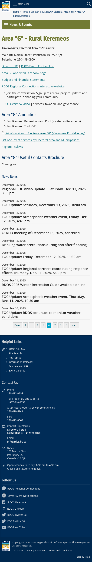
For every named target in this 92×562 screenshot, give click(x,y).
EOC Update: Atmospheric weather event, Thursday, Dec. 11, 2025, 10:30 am (43, 299)
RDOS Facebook (14, 502)
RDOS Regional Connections (21, 488)
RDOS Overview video (16, 104)
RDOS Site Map (17, 349)
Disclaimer (17, 550)
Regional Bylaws (12, 147)
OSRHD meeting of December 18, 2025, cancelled (41, 233)
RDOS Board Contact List (37, 66)
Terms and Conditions (60, 550)
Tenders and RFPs (19, 366)
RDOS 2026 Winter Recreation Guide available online (43, 285)
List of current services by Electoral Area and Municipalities (41, 140)
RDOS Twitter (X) (14, 514)
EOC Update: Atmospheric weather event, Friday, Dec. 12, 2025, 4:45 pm (44, 219)
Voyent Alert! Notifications (20, 495)
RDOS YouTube (13, 527)
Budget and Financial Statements (23, 80)
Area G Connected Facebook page (24, 73)
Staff (23, 429)
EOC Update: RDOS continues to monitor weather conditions (41, 315)
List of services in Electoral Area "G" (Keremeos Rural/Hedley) (45, 133)
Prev (17, 325)
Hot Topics (15, 357)
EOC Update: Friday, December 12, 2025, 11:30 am (41, 257)
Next (74, 325)
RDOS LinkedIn (13, 508)
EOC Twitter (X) (13, 521)
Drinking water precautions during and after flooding (44, 245)
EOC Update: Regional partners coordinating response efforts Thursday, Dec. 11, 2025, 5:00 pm (45, 271)
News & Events (30, 11)
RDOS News (46, 11)
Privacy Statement (36, 550)
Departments (15, 432)
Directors (12, 429)
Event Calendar (18, 370)
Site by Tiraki (83, 556)
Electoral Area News (64, 11)
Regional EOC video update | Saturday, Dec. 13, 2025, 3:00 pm (44, 191)
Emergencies (33, 432)
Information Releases (21, 362)
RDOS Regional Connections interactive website (33, 86)
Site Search (15, 353)
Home (16, 11)
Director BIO (10, 66)
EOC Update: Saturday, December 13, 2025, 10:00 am (44, 205)
